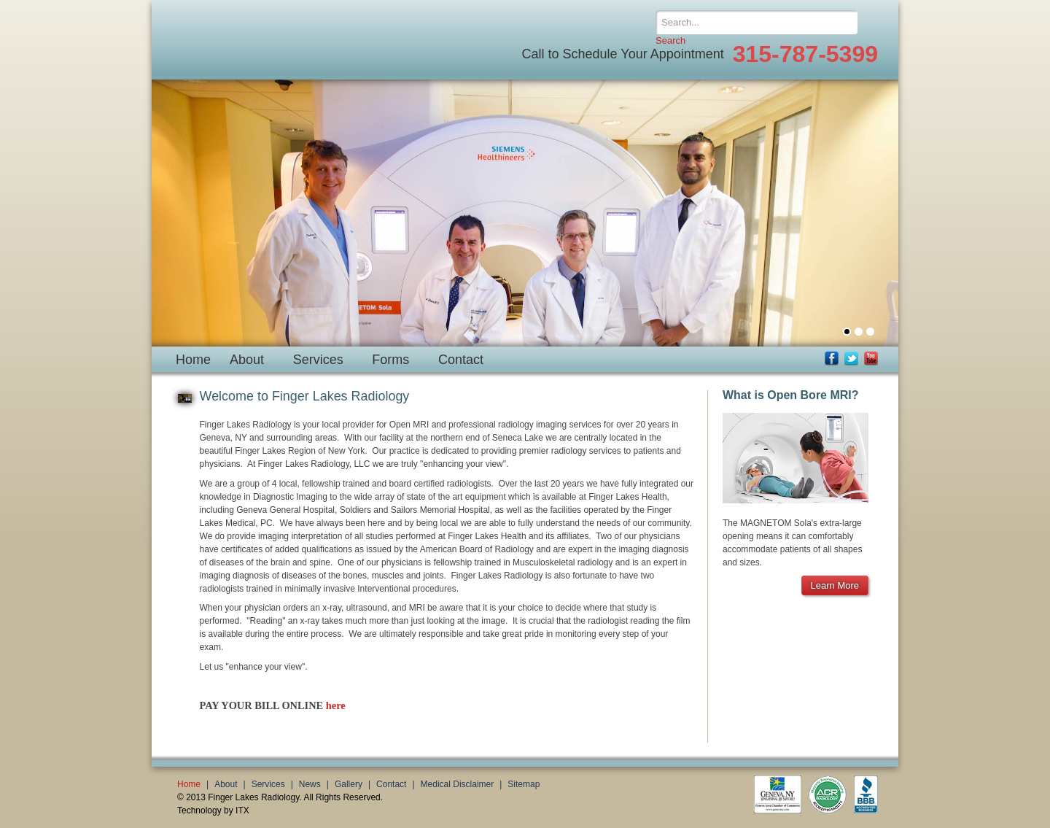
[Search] (757, 22)
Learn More (835, 585)
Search (670, 40)
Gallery (348, 784)
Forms (390, 359)
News (310, 784)
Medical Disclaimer (457, 784)
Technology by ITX (213, 810)
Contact (460, 359)
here (336, 705)
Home (193, 359)
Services (318, 359)
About (247, 359)
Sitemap (524, 784)
